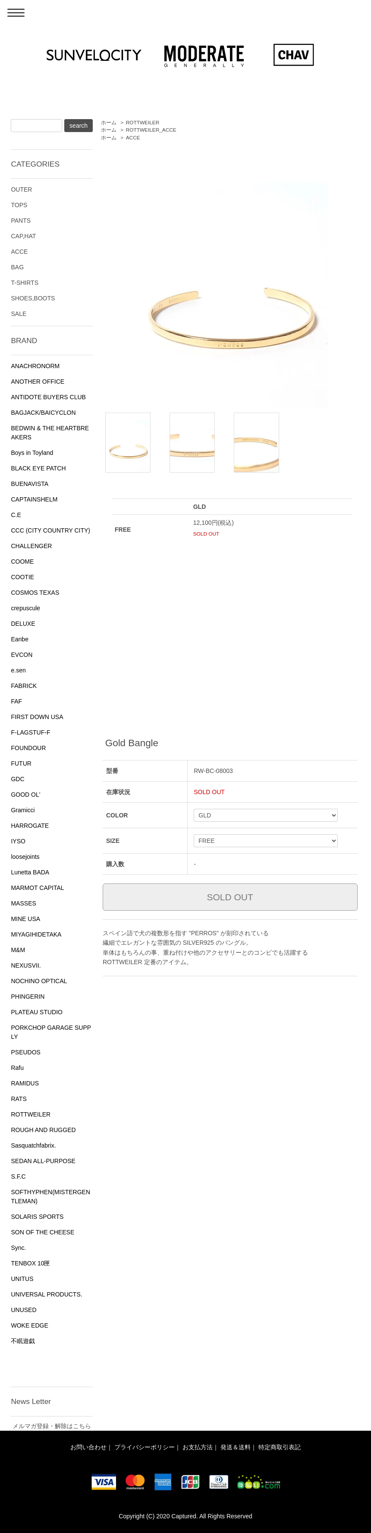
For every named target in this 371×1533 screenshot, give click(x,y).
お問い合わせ (88, 1447)
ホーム (108, 123)
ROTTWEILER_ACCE (151, 130)
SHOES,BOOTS (33, 298)
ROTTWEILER (143, 123)
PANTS (21, 220)
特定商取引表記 (279, 1447)
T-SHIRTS (24, 282)
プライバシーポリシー (144, 1447)
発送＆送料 (235, 1447)
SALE (18, 313)
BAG (17, 267)
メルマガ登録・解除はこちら (52, 1426)
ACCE (133, 138)
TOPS (19, 205)
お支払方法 (197, 1447)
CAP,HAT (23, 236)
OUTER (21, 189)
